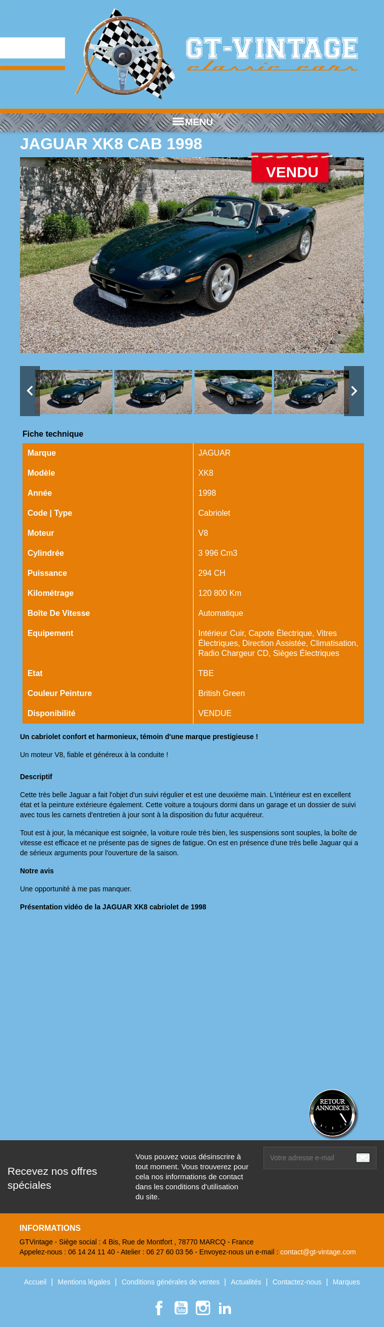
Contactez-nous (298, 1282)
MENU (192, 122)
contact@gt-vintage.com (318, 1252)
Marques (346, 1282)
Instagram (203, 1308)
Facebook (159, 1308)
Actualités (247, 1282)
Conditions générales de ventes (172, 1282)
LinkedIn (225, 1308)
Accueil (36, 1282)
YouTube (181, 1308)
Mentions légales (85, 1282)
